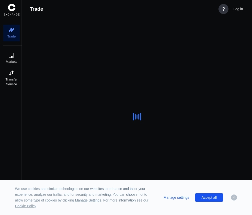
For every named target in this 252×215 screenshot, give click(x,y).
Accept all (209, 198)
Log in (238, 9)
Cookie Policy (25, 206)
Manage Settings (88, 200)
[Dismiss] (234, 197)
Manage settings (176, 198)
